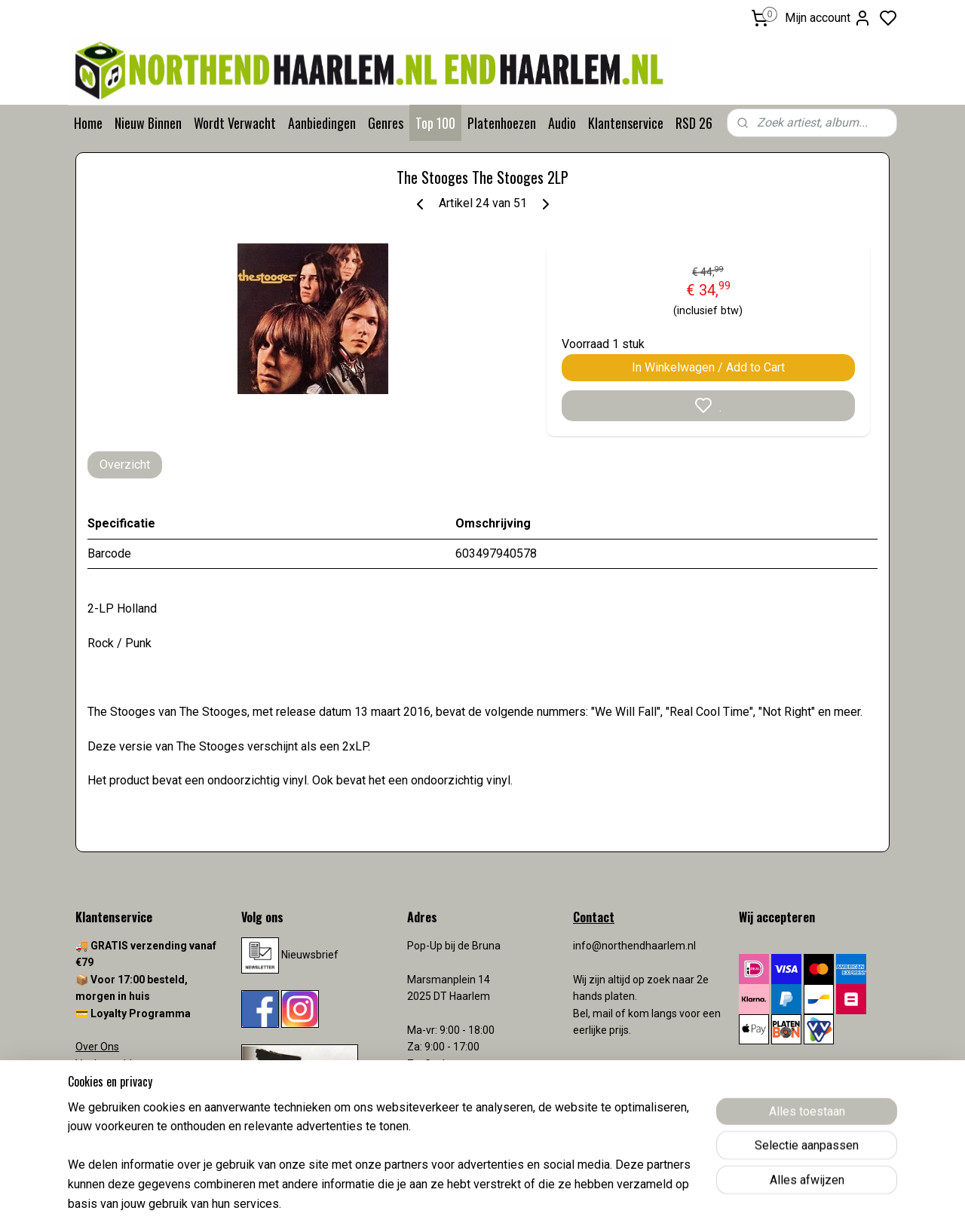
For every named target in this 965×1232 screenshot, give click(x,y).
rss (571, 1204)
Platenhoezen (501, 123)
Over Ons (97, 1047)
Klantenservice (625, 123)
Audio (562, 123)
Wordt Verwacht (235, 123)
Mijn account (828, 18)
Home (88, 123)
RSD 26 (694, 123)
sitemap (541, 1204)
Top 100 (435, 123)
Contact (94, 1081)
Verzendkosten (113, 1097)
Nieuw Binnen (148, 123)
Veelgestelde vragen (124, 1064)
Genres (385, 123)
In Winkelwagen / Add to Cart (708, 367)
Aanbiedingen (322, 123)
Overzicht (125, 464)
